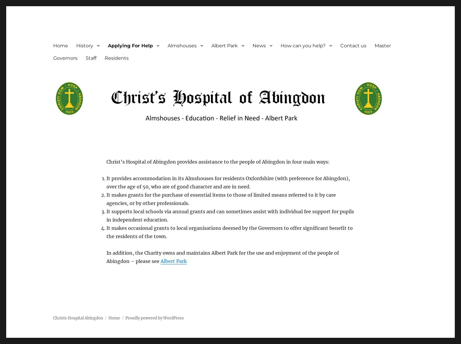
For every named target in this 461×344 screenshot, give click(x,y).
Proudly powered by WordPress (154, 318)
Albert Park (224, 46)
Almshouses (182, 46)
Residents (117, 58)
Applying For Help (130, 46)
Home (60, 46)
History (84, 46)
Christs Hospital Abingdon (78, 318)
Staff (91, 58)
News (259, 46)
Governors (65, 58)
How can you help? (303, 46)
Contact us (353, 46)
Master (383, 46)
